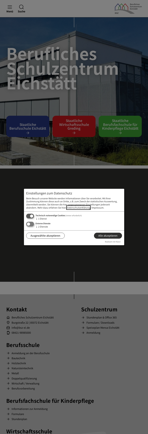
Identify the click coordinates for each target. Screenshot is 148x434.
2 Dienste (42, 226)
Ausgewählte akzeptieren (45, 235)
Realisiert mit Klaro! (113, 241)
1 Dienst (41, 218)
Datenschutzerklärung (78, 207)
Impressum (98, 207)
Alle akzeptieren (107, 235)
